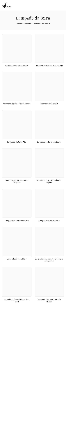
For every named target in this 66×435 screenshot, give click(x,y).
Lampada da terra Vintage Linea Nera (17, 300)
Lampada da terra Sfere (17, 259)
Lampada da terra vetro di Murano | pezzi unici (49, 260)
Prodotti (27, 23)
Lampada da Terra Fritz (16, 142)
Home (19, 23)
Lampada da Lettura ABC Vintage (49, 65)
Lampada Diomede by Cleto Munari (49, 300)
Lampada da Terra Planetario (17, 220)
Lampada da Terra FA (49, 104)
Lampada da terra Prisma (49, 220)
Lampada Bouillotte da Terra (16, 65)
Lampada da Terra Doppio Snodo (16, 104)
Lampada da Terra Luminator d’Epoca (17, 181)
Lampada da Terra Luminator (49, 142)
